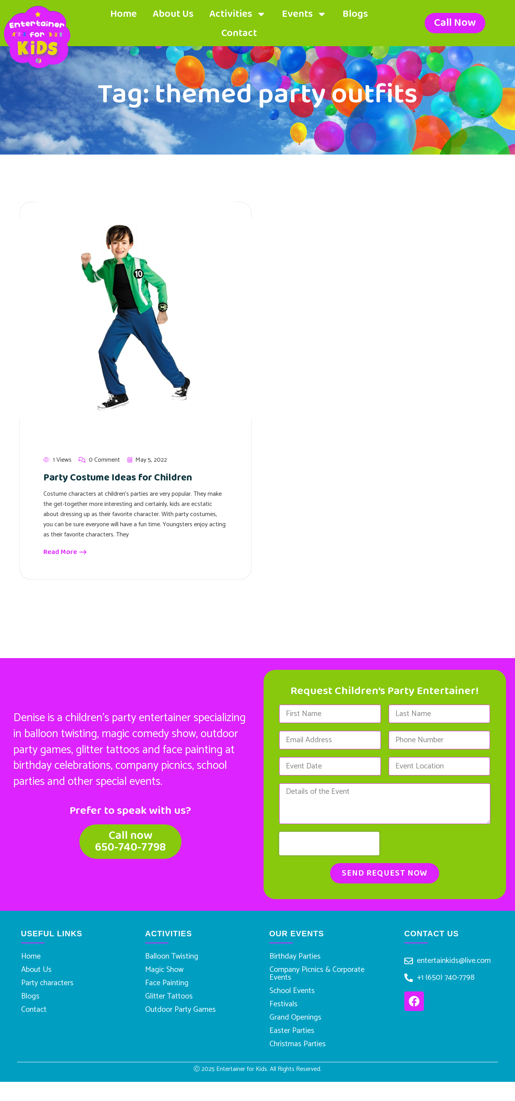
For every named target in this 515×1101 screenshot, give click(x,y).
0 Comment (99, 460)
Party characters (47, 990)
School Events (292, 997)
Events (304, 14)
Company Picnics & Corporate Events (316, 978)
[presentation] (329, 843)
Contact (239, 33)
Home (123, 14)
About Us (173, 14)
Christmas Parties (297, 1062)
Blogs (355, 14)
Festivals (283, 1013)
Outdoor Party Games (180, 1022)
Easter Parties (291, 1046)
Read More (64, 552)
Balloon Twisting (171, 958)
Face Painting (166, 990)
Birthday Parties (295, 958)
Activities (237, 14)
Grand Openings (295, 1030)
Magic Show (164, 974)
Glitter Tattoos (169, 1006)
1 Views (57, 460)
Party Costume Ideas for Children (130, 477)
